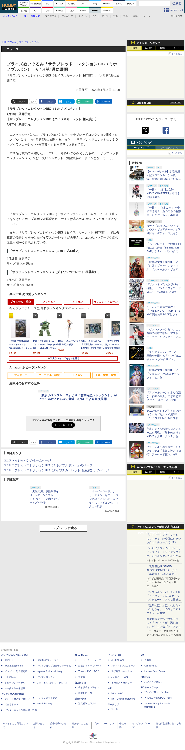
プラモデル (50, 16)
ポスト (22, 102)
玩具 (115, 16)
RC (94, 16)
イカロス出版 (114, 655)
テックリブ (113, 704)
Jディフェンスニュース (123, 665)
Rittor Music (81, 655)
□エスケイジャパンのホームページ (27, 460)
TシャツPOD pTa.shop (156, 692)
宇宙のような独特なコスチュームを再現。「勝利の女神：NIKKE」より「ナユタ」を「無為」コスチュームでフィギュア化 (163, 436)
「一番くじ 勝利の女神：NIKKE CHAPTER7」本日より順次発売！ (163, 193)
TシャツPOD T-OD (88, 671)
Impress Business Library (49, 671)
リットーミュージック (89, 660)
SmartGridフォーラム (48, 660)
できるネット (11, 704)
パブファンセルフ (153, 681)
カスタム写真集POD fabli (158, 698)
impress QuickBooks (154, 671)
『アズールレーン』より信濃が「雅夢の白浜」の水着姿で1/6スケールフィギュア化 (163, 396)
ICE (142, 655)
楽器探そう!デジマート (90, 665)
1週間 (163, 48)
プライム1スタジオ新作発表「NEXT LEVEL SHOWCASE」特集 (157, 527)
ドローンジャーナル (15, 682)
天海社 (147, 660)
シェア (50, 102)
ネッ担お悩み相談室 (15, 688)
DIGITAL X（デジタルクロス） (52, 682)
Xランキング (143, 142)
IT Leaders (10, 677)
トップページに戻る (63, 528)
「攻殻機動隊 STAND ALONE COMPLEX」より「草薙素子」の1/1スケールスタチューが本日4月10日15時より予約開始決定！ (163, 574)
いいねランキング (170, 147)
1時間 (134, 48)
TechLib (115, 709)
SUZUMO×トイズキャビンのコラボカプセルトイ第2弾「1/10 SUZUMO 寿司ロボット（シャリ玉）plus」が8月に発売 (163, 418)
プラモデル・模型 (20, 301)
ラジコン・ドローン (106, 301)
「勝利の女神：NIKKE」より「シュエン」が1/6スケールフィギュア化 (163, 373)
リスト (33, 102)
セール (146, 16)
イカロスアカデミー (121, 682)
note (87, 102)
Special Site (143, 102)
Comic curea (150, 665)
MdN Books (117, 693)
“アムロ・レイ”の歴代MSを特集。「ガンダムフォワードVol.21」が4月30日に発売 (163, 288)
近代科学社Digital (87, 703)
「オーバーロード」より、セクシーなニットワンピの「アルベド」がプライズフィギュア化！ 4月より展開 (103, 499)
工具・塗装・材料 (105, 375)
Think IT (9, 660)
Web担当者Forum (14, 665)
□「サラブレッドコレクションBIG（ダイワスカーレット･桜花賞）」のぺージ (56, 470)
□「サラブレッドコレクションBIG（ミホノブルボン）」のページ (48, 465)
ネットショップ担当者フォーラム (54, 665)
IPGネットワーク (149, 687)
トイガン (83, 16)
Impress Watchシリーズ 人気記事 (156, 467)
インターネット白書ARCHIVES (21, 710)
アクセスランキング (148, 43)
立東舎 (81, 677)
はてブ (69, 102)
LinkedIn (106, 102)
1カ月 (177, 48)
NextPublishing (44, 703)
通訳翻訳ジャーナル (121, 671)
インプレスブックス (47, 698)
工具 (125, 16)
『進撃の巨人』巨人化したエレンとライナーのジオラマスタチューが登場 (163, 609)
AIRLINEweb (117, 660)
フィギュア (67, 16)
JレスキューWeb (119, 677)
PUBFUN (145, 677)
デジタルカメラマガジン (17, 698)
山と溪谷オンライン (88, 687)
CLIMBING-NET (86, 693)
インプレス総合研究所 (16, 671)
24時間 (148, 48)
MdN (110, 688)
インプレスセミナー (47, 677)
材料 (135, 16)
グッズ (104, 16)
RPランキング (141, 147)
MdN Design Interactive (123, 698)
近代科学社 (80, 698)
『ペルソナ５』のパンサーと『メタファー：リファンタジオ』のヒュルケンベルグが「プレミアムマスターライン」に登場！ (163, 556)
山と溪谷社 (80, 682)
